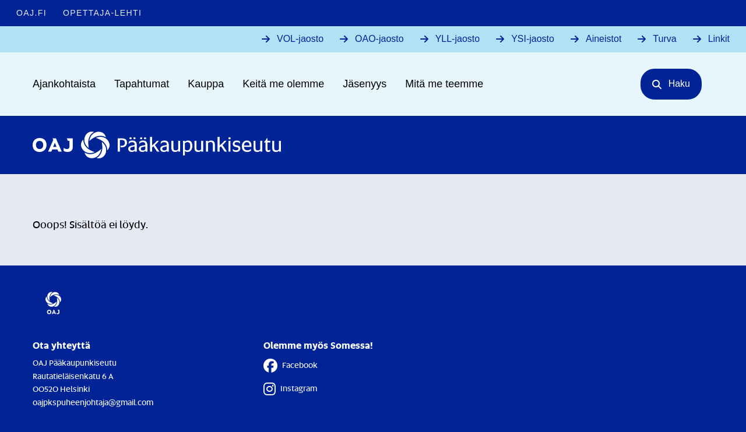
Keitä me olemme (283, 84)
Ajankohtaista (64, 84)
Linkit (719, 39)
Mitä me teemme (444, 84)
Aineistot (603, 39)
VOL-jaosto (300, 39)
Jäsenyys (364, 84)
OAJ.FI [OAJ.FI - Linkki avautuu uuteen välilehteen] (31, 12)
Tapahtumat (141, 84)
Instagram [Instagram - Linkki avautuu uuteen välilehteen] (290, 389)
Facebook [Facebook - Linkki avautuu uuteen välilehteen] (290, 366)
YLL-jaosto (457, 39)
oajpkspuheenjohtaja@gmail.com (93, 402)
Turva (664, 39)
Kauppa (206, 84)
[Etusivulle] (157, 145)
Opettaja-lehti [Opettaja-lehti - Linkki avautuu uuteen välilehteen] (102, 12)
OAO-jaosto (379, 39)
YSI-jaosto (532, 39)
